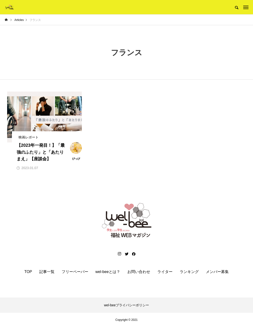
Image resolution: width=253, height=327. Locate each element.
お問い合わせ (138, 272)
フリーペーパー (75, 272)
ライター (165, 272)
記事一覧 (47, 272)
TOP (28, 272)
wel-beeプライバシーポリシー (126, 305)
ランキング (189, 272)
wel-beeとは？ (107, 272)
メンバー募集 (217, 272)
